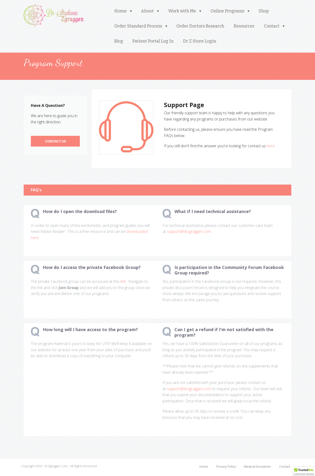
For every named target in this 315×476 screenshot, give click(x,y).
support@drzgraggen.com (189, 231)
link (123, 281)
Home (120, 11)
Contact (271, 26)
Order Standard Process (138, 26)
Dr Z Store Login (199, 41)
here (271, 145)
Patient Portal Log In (153, 41)
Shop (264, 11)
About (147, 11)
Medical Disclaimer (257, 466)
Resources (244, 26)
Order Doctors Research (200, 26)
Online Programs (227, 11)
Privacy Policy (226, 466)
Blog (118, 41)
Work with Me (182, 11)
